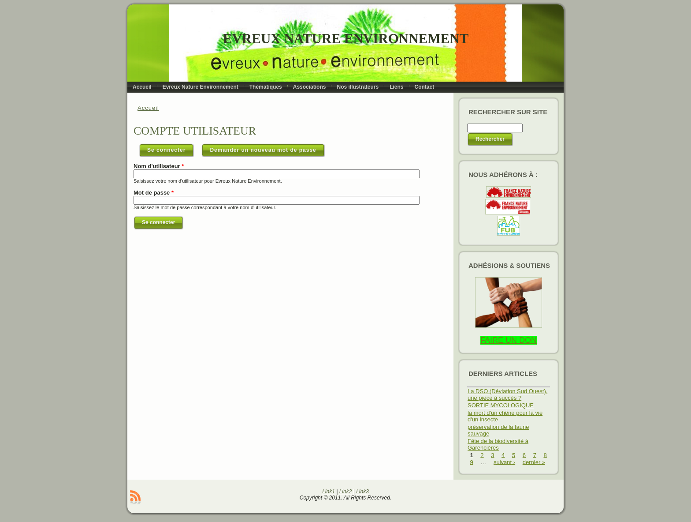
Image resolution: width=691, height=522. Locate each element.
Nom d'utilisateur (159, 166)
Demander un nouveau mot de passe (263, 150)
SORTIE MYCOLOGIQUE (501, 405)
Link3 (362, 491)
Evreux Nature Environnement (345, 38)
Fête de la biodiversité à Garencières (498, 444)
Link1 (328, 491)
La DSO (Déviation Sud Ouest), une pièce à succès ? (507, 394)
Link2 (345, 491)
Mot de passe (154, 192)
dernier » (534, 461)
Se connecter (170, 148)
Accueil (148, 108)
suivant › (504, 461)
